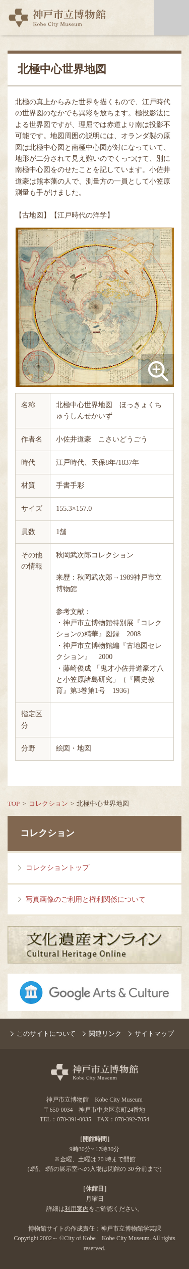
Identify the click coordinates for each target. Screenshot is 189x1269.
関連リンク (105, 1033)
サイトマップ (154, 1033)
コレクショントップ (57, 867)
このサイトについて (46, 1033)
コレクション (48, 803)
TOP (14, 803)
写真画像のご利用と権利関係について (86, 899)
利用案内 (77, 1208)
